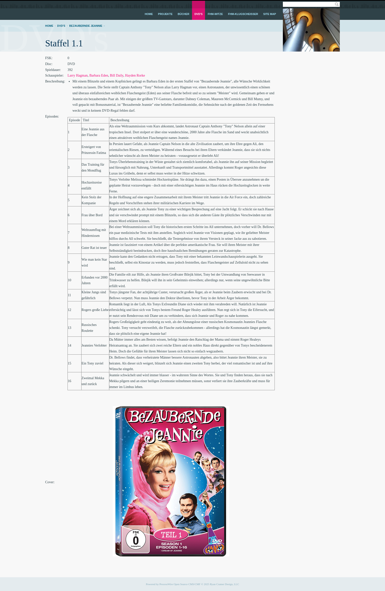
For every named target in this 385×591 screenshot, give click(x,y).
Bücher (183, 14)
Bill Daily (116, 75)
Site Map (269, 14)
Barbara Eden (98, 75)
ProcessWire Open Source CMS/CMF (179, 584)
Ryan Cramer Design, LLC (224, 584)
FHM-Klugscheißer (243, 14)
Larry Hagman (78, 75)
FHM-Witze (215, 14)
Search (336, 4)
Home (149, 14)
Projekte (165, 14)
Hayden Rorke (135, 75)
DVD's (198, 14)
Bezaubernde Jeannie (85, 25)
